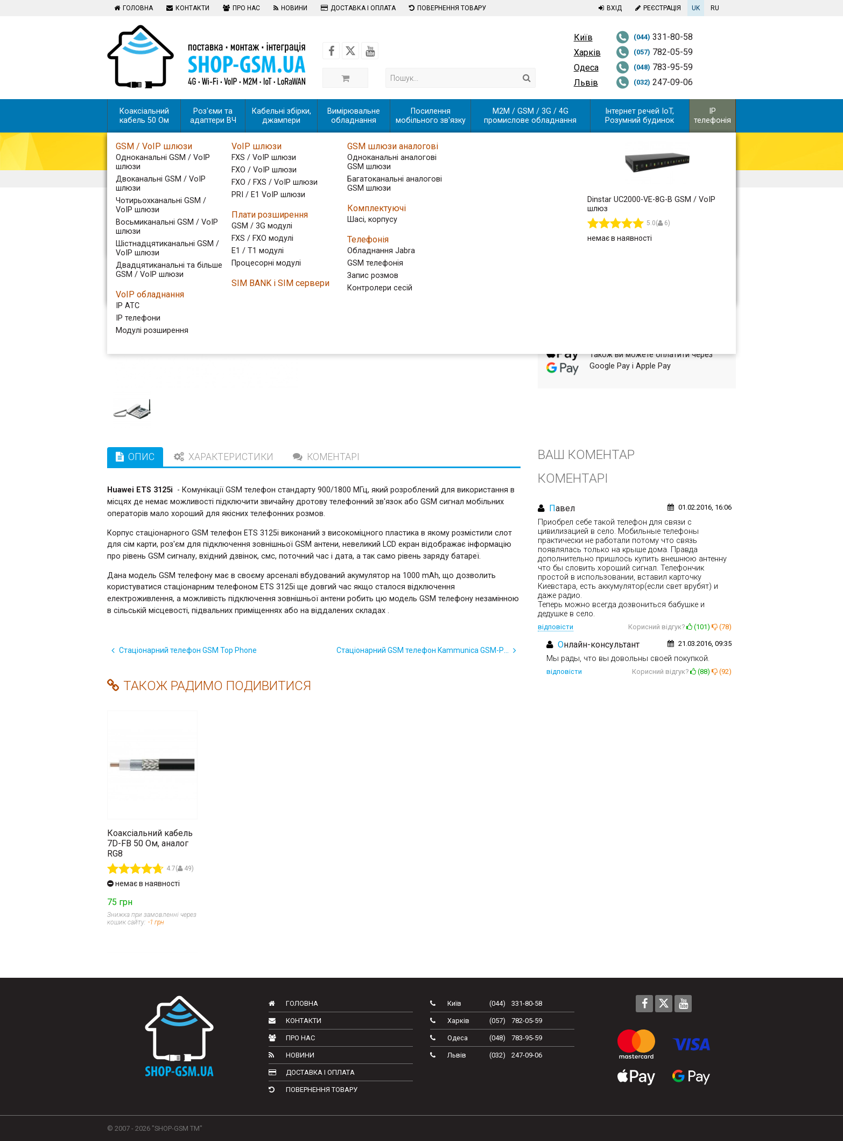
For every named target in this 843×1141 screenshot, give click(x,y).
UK (696, 8)
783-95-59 (654, 67)
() (698, 627)
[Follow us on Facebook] (331, 50)
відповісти (555, 627)
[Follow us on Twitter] (350, 50)
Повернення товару (446, 8)
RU (715, 8)
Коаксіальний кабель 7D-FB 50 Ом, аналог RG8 (150, 843)
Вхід (609, 8)
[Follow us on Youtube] (369, 50)
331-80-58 (654, 37)
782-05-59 (654, 52)
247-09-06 (654, 82)
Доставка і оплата (357, 8)
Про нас (240, 8)
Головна (132, 8)
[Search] (526, 77)
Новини (289, 8)
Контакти (186, 8)
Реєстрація (657, 8)
